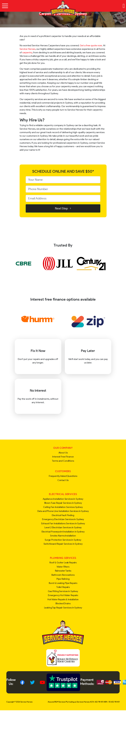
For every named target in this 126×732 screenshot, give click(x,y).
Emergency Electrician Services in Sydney (63, 519)
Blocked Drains (62, 603)
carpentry (27, 52)
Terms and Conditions (63, 460)
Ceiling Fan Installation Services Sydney (63, 507)
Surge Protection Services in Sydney (63, 539)
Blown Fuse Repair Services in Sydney (63, 503)
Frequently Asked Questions (63, 476)
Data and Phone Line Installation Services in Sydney (63, 511)
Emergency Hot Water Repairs (63, 595)
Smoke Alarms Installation (63, 535)
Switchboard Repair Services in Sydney (63, 543)
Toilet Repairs (63, 587)
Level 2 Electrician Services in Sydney (63, 527)
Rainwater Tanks (63, 570)
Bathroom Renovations (62, 575)
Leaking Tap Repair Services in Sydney (63, 607)
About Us (63, 452)
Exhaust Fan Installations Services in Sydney (63, 523)
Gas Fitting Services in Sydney (63, 591)
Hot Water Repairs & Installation (63, 599)
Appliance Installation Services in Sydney (63, 499)
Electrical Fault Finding (63, 515)
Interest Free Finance (63, 456)
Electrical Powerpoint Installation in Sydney (63, 531)
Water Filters (63, 566)
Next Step (63, 208)
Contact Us (63, 480)
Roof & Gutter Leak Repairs (63, 562)
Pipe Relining (62, 579)
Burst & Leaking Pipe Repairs (63, 583)
